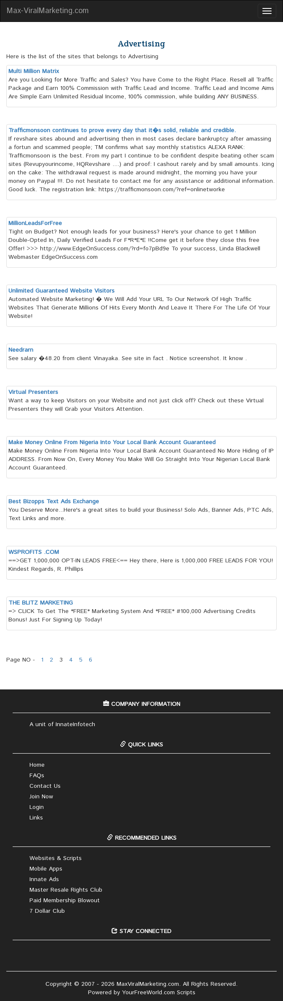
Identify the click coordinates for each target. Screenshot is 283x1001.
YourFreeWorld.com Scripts (158, 992)
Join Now (41, 796)
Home (37, 765)
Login (36, 807)
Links (36, 818)
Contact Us (45, 786)
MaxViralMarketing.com (148, 984)
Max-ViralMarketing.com (48, 10)
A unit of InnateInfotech (62, 724)
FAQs (36, 775)
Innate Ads (44, 879)
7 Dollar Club (47, 911)
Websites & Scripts (55, 858)
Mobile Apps (45, 869)
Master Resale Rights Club (65, 890)
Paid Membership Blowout (64, 900)
